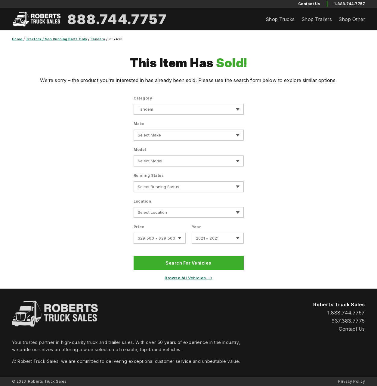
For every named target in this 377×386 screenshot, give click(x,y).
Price (139, 227)
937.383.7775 (348, 321)
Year (196, 227)
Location (142, 201)
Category (143, 98)
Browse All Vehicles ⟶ (188, 277)
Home (17, 39)
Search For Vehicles (188, 262)
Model (140, 149)
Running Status (149, 175)
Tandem (98, 39)
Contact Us (352, 329)
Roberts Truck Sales (47, 381)
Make (139, 123)
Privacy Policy (351, 381)
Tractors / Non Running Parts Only (56, 39)
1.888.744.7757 (349, 4)
